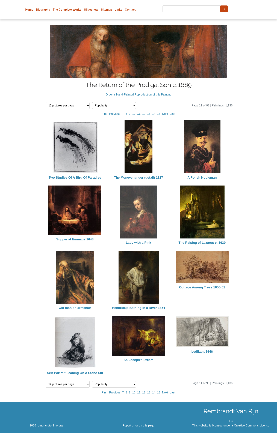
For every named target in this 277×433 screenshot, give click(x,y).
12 (143, 113)
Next (165, 113)
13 (148, 113)
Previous (114, 113)
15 (158, 113)
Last (172, 113)
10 (133, 113)
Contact (130, 9)
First (104, 113)
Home (29, 9)
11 (138, 113)
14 (153, 113)
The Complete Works (67, 9)
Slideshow (91, 9)
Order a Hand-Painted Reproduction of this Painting (138, 94)
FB (231, 420)
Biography (43, 9)
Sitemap (106, 9)
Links (118, 9)
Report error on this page (138, 425)
